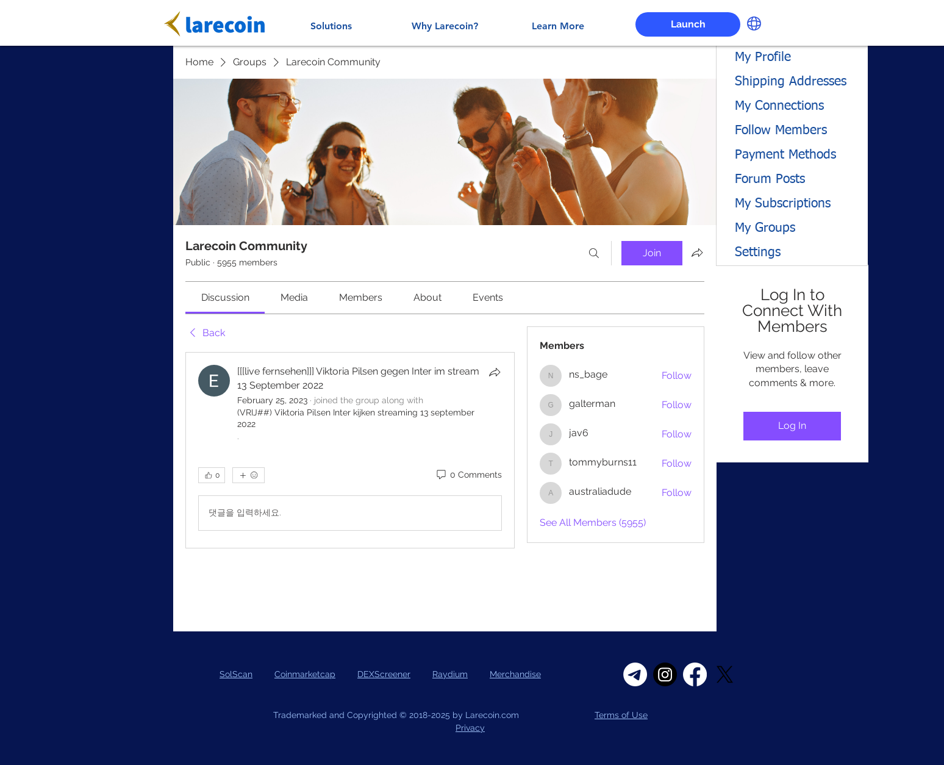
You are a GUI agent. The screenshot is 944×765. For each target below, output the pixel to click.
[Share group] (697, 252)
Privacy (470, 728)
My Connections (779, 106)
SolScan (236, 674)
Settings (758, 252)
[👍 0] (211, 475)
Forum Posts (770, 179)
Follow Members (781, 130)
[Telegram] (635, 674)
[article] (350, 450)
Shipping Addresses (790, 82)
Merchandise (515, 674)
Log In (792, 425)
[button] (754, 23)
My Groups (765, 228)
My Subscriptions (783, 204)
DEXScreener (383, 674)
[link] (225, 297)
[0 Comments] (468, 475)
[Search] (594, 253)
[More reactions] (248, 475)
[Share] (494, 372)
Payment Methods (785, 155)
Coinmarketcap (304, 674)
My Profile (763, 57)
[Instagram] (665, 674)
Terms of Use (621, 715)
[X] (725, 674)
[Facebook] (695, 674)
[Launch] (687, 24)
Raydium (450, 674)
